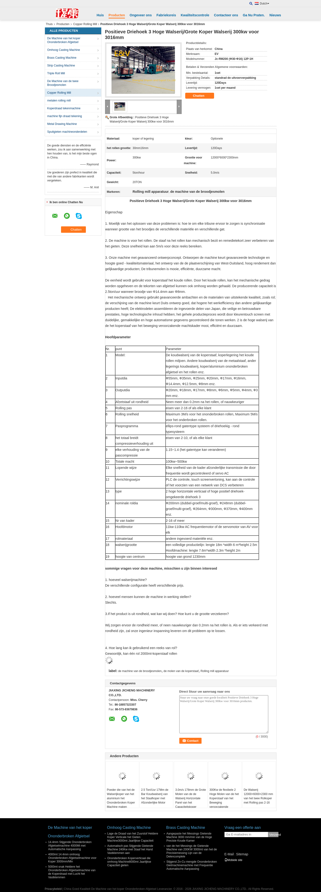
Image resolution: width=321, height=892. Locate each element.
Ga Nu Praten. (254, 15)
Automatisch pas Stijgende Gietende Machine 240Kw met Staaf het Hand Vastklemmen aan (130, 849)
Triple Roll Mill (56, 73)
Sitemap (242, 854)
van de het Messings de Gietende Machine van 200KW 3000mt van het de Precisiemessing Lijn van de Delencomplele (192, 851)
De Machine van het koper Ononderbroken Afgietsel (63, 40)
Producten (117, 15)
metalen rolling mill (59, 100)
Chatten (202, 95)
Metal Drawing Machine (62, 124)
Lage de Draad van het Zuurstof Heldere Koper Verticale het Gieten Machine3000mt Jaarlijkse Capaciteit (132, 837)
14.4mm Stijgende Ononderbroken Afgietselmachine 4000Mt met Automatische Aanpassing (70, 845)
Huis (100, 15)
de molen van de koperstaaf (180, 671)
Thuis (49, 24)
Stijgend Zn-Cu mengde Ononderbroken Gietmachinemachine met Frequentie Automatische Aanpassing (192, 865)
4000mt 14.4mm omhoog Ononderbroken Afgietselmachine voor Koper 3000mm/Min (72, 858)
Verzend (273, 834)
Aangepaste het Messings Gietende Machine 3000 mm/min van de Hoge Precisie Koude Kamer (189, 837)
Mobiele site (233, 860)
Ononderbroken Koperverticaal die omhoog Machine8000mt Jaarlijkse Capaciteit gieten (129, 862)
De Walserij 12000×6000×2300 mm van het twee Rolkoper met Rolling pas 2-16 (258, 796)
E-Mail (229, 854)
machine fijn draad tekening (64, 116)
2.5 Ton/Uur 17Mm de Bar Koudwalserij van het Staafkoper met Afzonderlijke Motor (154, 796)
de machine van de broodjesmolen (139, 671)
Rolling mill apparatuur (215, 671)
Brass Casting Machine (61, 57)
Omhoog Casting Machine (63, 50)
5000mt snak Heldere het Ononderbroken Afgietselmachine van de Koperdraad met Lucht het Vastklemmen (72, 872)
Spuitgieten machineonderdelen (67, 131)
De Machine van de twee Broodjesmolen (63, 83)
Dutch (264, 3)
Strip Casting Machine (61, 65)
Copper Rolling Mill (85, 24)
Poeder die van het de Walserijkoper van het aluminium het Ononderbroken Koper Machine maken (121, 798)
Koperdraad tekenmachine (64, 108)
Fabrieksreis (166, 15)
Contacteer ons (226, 15)
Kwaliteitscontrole (195, 15)
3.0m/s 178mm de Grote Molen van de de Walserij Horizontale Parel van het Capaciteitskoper (190, 798)
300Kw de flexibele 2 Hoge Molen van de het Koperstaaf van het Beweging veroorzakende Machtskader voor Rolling (224, 802)
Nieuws (275, 15)
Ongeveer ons (141, 15)
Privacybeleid (53, 889)
